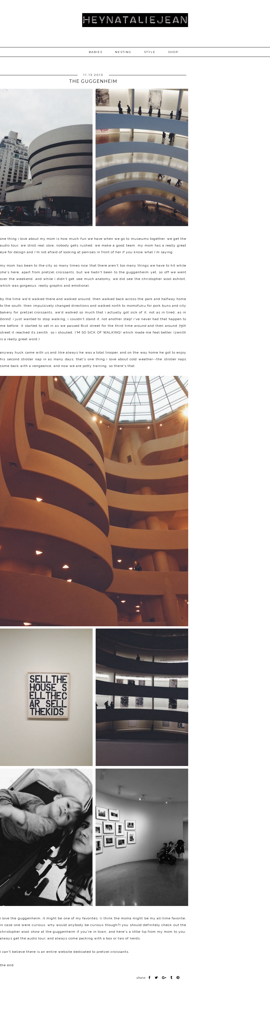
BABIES (95, 52)
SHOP (173, 52)
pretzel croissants (58, 272)
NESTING (123, 52)
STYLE (150, 52)
